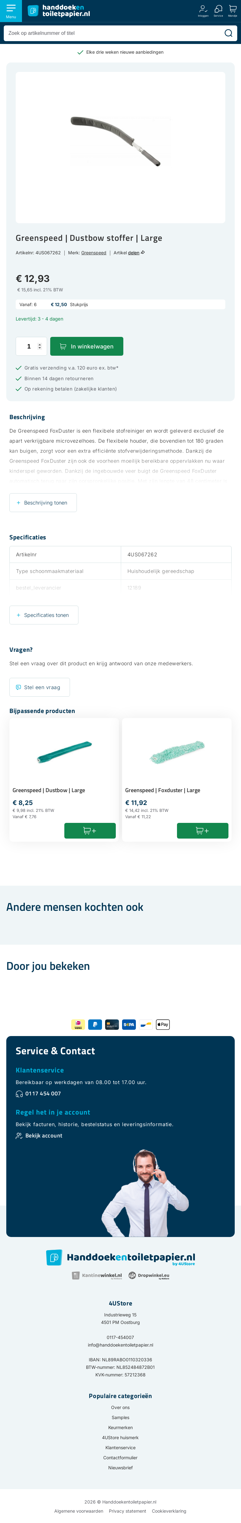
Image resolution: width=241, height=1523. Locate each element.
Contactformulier (120, 1457)
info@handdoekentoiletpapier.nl (120, 1344)
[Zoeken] (228, 33)
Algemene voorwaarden (78, 1511)
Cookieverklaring (169, 1511)
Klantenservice (40, 1070)
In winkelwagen (92, 346)
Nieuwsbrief (120, 1467)
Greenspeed (93, 252)
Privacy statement (127, 1511)
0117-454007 (120, 1337)
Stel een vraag (42, 687)
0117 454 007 (43, 1093)
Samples (120, 1417)
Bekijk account (43, 1135)
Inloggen (203, 15)
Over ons (120, 1407)
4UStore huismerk (120, 1437)
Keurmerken (120, 1427)
